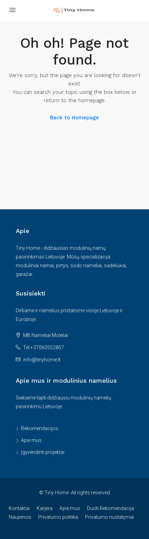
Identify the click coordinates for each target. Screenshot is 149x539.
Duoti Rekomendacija (110, 508)
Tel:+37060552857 (43, 347)
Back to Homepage (74, 117)
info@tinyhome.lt (42, 359)
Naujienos (20, 517)
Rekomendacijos (39, 428)
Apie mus (31, 440)
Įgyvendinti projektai (42, 452)
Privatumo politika (58, 517)
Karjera (44, 508)
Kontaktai (19, 508)
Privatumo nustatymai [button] (109, 517)
